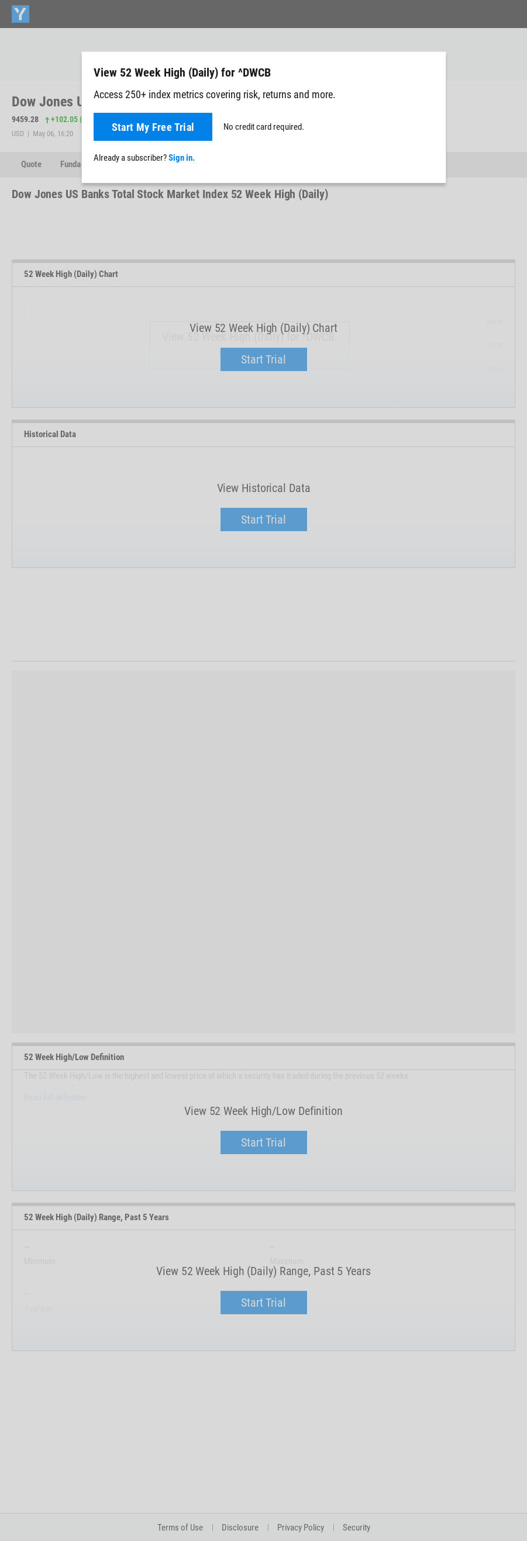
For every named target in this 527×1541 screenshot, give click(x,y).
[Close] (430, 72)
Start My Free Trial (153, 127)
